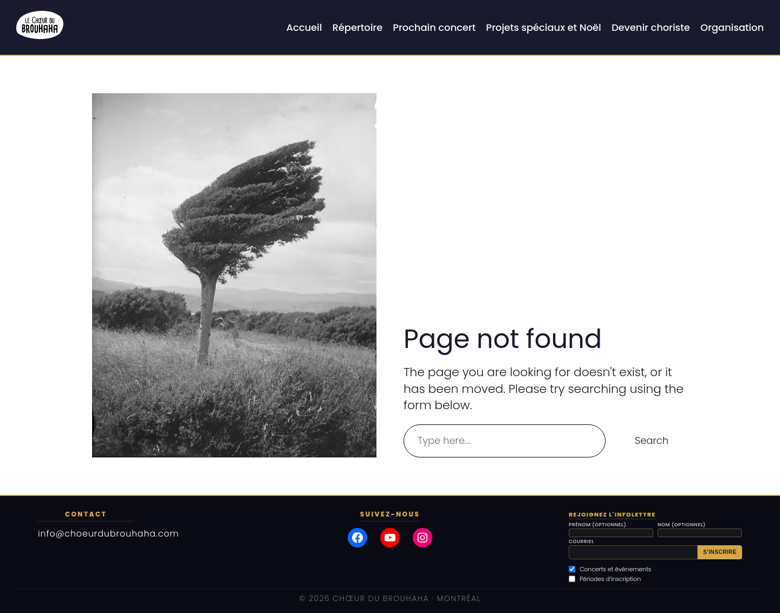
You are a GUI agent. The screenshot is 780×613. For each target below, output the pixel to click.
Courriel (581, 541)
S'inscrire (720, 552)
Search (651, 440)
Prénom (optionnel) (597, 524)
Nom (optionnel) (682, 524)
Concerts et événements (610, 569)
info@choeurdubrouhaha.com (108, 533)
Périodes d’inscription (605, 579)
